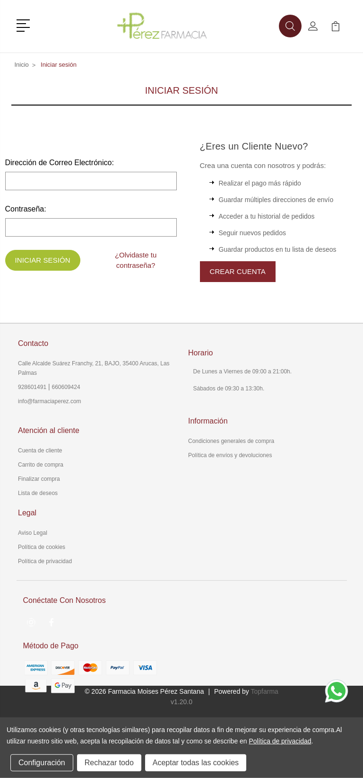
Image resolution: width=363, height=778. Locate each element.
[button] (25, 24)
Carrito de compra (40, 464)
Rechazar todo (109, 763)
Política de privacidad (45, 561)
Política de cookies (41, 547)
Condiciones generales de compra (231, 441)
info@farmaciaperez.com (49, 401)
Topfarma (264, 691)
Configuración (41, 763)
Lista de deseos (38, 493)
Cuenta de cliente (40, 450)
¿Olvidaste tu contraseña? (135, 260)
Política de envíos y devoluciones (230, 455)
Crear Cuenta (238, 271)
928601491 (32, 387)
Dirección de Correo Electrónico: (59, 163)
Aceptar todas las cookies (196, 763)
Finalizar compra (39, 479)
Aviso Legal (32, 533)
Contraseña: (25, 209)
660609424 (66, 387)
